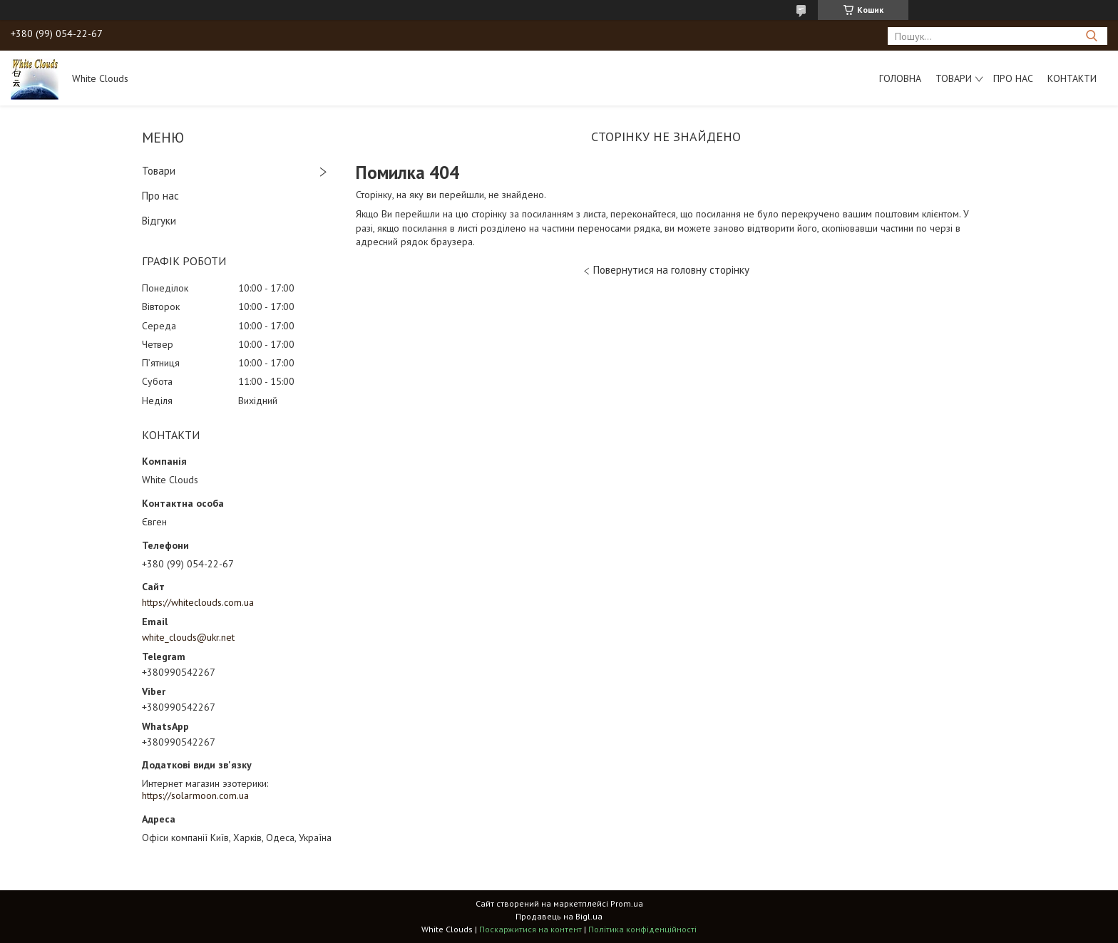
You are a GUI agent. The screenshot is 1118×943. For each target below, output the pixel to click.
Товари (953, 78)
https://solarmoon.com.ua (195, 795)
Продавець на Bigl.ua (559, 916)
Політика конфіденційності (642, 929)
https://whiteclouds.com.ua (198, 602)
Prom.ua (626, 903)
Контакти (1072, 78)
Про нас (1013, 78)
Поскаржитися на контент (530, 929)
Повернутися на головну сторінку (671, 270)
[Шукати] (1091, 36)
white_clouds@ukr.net (188, 637)
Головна (900, 78)
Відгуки (159, 220)
